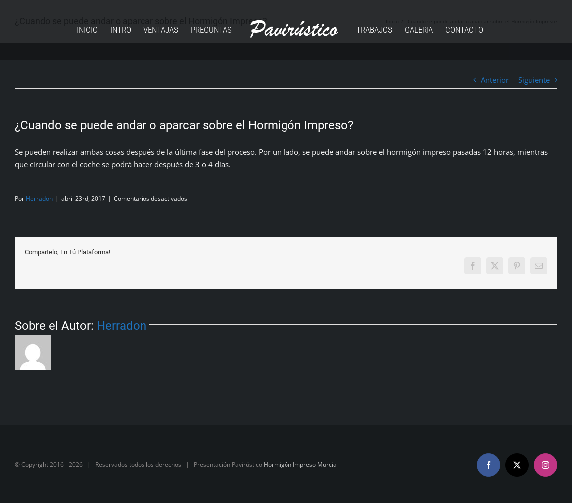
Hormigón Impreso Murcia (300, 464)
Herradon (39, 198)
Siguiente (534, 80)
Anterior (495, 80)
